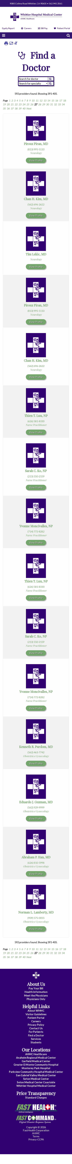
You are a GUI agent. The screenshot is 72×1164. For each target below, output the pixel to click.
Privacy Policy (36, 1024)
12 (41, 100)
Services (36, 1038)
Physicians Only (36, 999)
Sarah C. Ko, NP (36, 471)
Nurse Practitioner (36, 425)
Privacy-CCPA (36, 1139)
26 (31, 104)
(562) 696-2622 (36, 204)
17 (60, 100)
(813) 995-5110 (36, 149)
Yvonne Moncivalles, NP (36, 526)
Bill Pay (42, 28)
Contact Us (36, 1028)
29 (43, 104)
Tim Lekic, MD (36, 254)
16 (56, 100)
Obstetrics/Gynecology (36, 756)
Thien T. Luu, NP (36, 416)
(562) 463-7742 (36, 752)
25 (28, 104)
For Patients (36, 1031)
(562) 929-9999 (36, 807)
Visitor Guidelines (36, 1014)
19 (4, 104)
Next (29, 108)
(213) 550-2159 (36, 476)
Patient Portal (62, 28)
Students (36, 1042)
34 (63, 104)
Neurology (36, 153)
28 (39, 104)
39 (20, 108)
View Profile (36, 160)
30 (47, 104)
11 (37, 100)
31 (51, 104)
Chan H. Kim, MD (36, 199)
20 (8, 104)
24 (24, 104)
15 (52, 100)
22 (16, 104)
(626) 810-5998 (36, 862)
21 (12, 104)
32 (55, 104)
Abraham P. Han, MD (36, 857)
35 (4, 108)
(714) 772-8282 (36, 531)
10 (33, 100)
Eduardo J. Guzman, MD (36, 802)
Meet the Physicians (36, 995)
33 (59, 104)
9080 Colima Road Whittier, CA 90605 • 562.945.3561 (36, 3)
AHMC (36, 1133)
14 (48, 100)
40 (24, 108)
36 (8, 108)
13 (45, 100)
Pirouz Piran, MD (36, 144)
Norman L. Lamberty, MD (36, 912)
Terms (36, 1136)
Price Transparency (36, 1093)
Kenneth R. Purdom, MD (36, 747)
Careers (26, 28)
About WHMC (36, 1010)
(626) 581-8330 (36, 421)
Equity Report (8, 28)
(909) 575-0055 (36, 917)
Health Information (36, 991)
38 (16, 108)
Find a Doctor (36, 1035)
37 (12, 108)
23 (20, 104)
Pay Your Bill (36, 988)
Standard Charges (36, 1097)
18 (64, 100)
